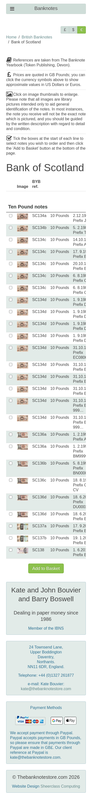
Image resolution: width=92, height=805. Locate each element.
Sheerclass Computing (60, 786)
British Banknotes (37, 37)
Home (11, 37)
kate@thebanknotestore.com (46, 689)
